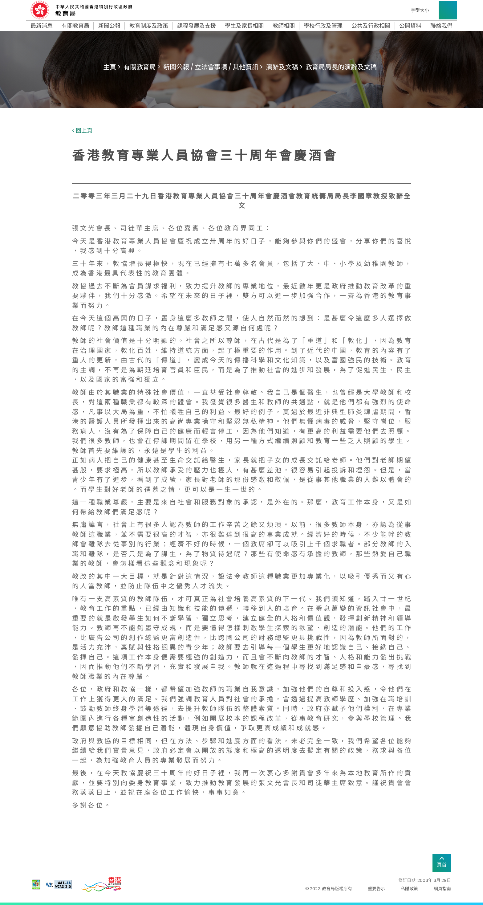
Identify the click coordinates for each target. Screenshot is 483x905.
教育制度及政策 (148, 25)
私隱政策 (409, 889)
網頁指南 (442, 889)
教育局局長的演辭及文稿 (341, 67)
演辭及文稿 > (284, 67)
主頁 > (111, 67)
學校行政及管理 (323, 25)
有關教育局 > (142, 67)
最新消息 (41, 25)
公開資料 (410, 25)
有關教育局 (75, 25)
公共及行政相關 (370, 25)
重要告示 (376, 889)
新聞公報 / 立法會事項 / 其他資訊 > (213, 67)
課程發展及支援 (196, 25)
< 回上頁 (82, 130)
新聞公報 (109, 25)
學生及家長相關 (244, 25)
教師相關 (284, 25)
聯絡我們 (441, 25)
